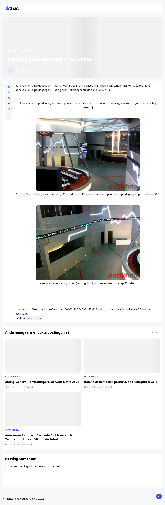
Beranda (12, 51)
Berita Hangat (13, 376)
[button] (9, 115)
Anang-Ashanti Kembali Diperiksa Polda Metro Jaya (42, 382)
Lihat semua (154, 332)
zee (39, 318)
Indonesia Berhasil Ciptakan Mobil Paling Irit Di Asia (120, 382)
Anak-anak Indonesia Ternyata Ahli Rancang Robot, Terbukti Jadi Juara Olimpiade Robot (42, 437)
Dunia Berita (27, 51)
